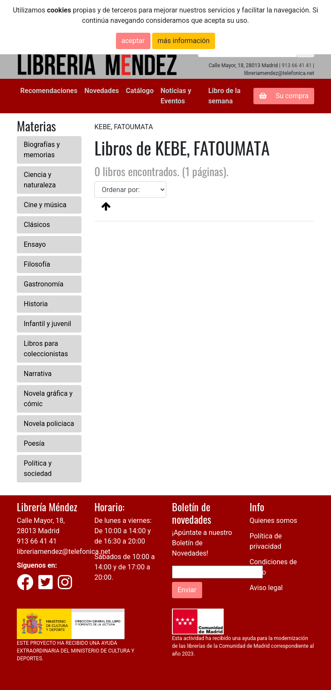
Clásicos (37, 225)
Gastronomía (43, 284)
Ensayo (35, 244)
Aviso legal (266, 588)
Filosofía (37, 264)
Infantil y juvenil (47, 324)
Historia (36, 304)
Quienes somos (273, 520)
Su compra (284, 96)
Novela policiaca (49, 424)
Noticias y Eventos (175, 96)
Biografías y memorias (42, 149)
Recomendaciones (49, 91)
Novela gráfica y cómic (48, 398)
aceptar (133, 41)
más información (184, 41)
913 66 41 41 (296, 65)
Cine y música (45, 205)
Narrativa (38, 374)
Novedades (101, 91)
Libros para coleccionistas (46, 348)
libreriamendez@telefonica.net (63, 551)
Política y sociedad (38, 468)
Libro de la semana (224, 96)
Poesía (34, 443)
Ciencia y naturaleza (40, 180)
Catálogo (139, 91)
